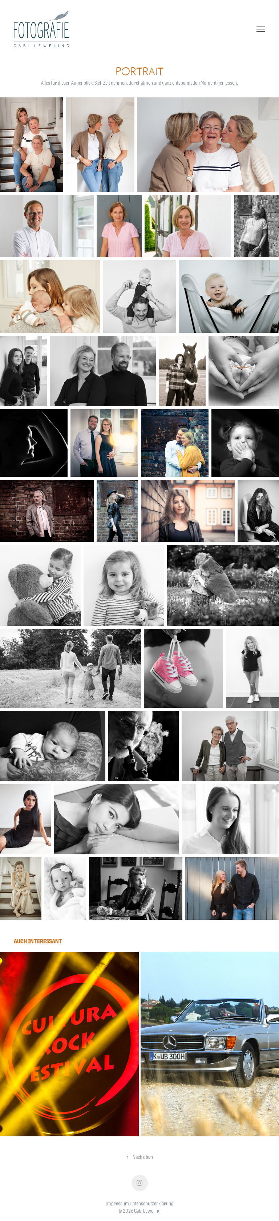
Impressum (117, 1203)
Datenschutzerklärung (152, 1203)
